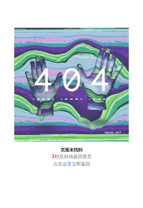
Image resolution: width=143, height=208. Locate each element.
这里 (67, 164)
